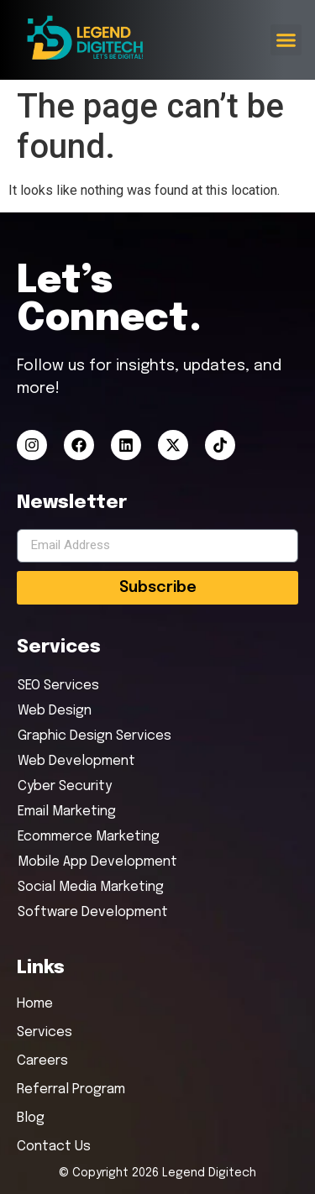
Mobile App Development (97, 862)
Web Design (55, 711)
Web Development (76, 761)
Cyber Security (65, 786)
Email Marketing (67, 811)
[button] (286, 40)
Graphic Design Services (94, 736)
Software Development (93, 912)
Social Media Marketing (91, 887)
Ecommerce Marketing (89, 837)
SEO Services (58, 685)
